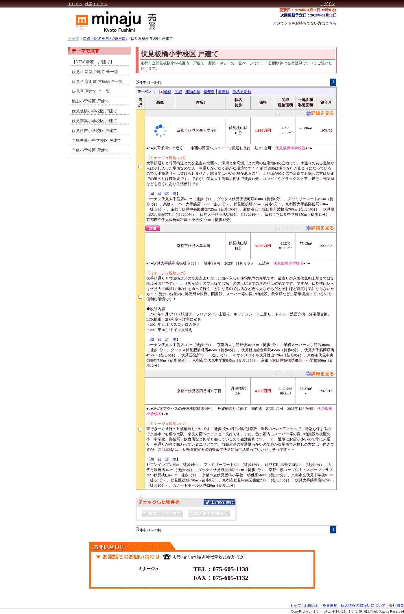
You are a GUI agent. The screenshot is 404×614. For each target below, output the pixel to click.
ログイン (327, 4)
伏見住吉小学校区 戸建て (94, 131)
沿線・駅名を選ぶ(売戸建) (105, 38)
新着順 (223, 92)
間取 (178, 92)
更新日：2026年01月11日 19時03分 (308, 10)
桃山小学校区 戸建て (90, 101)
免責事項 (329, 605)
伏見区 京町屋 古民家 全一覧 (97, 81)
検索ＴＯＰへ (96, 4)
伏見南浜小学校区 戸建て (94, 121)
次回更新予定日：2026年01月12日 (308, 15)
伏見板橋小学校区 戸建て (152, 38)
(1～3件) (154, 82)
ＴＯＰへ (75, 4)
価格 (167, 92)
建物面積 (192, 92)
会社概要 (396, 605)
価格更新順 (242, 92)
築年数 (209, 92)
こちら (331, 23)
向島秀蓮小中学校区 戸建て (96, 140)
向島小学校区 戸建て (90, 150)
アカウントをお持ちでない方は (305, 23)
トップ (73, 38)
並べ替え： (146, 91)
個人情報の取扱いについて (363, 605)
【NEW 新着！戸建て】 (93, 62)
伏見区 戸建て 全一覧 (91, 91)
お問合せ (311, 605)
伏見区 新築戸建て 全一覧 (95, 72)
